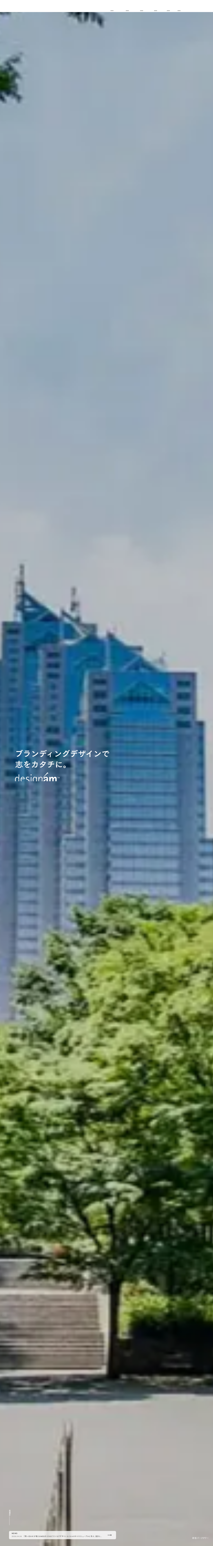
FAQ (172, 7)
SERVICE (118, 7)
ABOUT (147, 7)
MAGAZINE (186, 7)
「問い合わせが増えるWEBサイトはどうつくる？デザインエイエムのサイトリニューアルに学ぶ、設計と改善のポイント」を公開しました (74, 1536)
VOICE (160, 7)
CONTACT (204, 7)
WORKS (133, 7)
